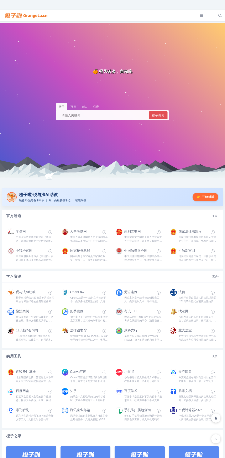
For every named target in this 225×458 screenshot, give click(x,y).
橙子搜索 (158, 115)
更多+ (215, 217)
